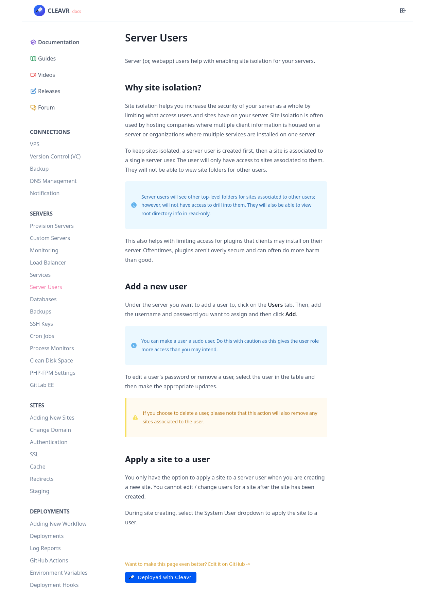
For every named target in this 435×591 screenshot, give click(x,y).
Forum (42, 107)
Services (40, 274)
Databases (43, 299)
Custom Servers (50, 238)
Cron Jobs (42, 336)
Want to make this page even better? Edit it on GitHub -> (187, 564)
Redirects (41, 479)
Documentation (55, 42)
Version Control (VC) (55, 156)
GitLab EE (42, 385)
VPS (34, 144)
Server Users (46, 287)
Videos (42, 75)
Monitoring (44, 250)
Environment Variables (58, 572)
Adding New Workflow (58, 523)
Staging (39, 491)
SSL (34, 454)
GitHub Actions (49, 560)
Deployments (47, 536)
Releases (45, 91)
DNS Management (53, 181)
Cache (38, 466)
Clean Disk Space (51, 360)
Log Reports (45, 548)
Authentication (49, 442)
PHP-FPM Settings (52, 372)
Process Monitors (52, 348)
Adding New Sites (52, 417)
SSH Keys (41, 323)
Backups (40, 311)
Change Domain (50, 430)
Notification (45, 193)
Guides (43, 58)
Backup (39, 168)
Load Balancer (48, 262)
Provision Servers (52, 226)
